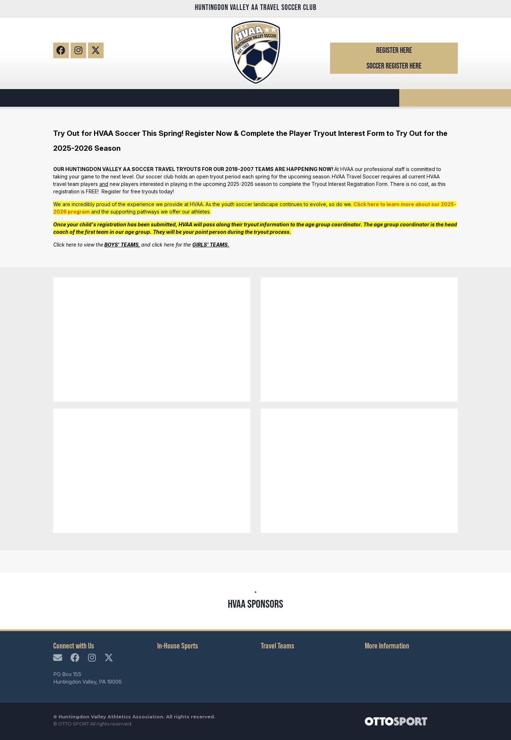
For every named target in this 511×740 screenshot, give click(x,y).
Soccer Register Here (394, 65)
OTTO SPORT (73, 724)
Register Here (394, 50)
